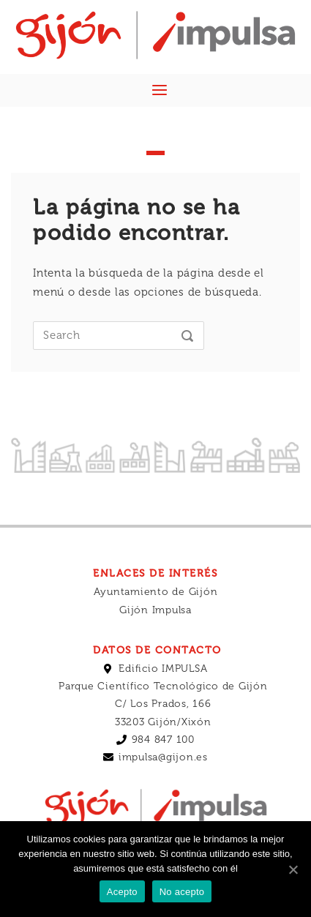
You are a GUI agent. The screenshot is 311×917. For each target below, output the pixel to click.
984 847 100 (163, 739)
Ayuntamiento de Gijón (156, 591)
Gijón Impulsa (155, 610)
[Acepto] (292, 869)
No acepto (182, 891)
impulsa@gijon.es (163, 757)
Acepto (122, 891)
